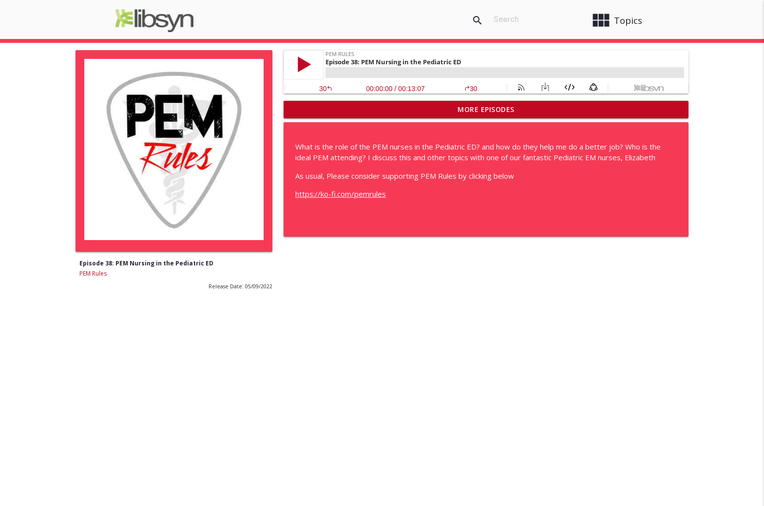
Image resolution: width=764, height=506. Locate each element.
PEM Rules (93, 273)
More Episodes (486, 109)
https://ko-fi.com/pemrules (340, 194)
